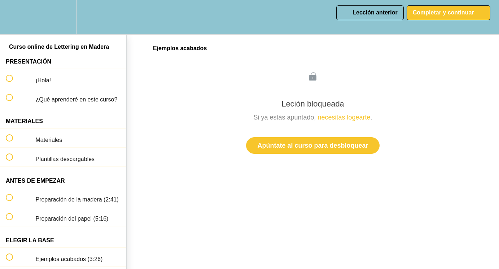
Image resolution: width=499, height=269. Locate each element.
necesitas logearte (344, 117)
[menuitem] (63, 17)
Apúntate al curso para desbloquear (312, 145)
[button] (13, 17)
